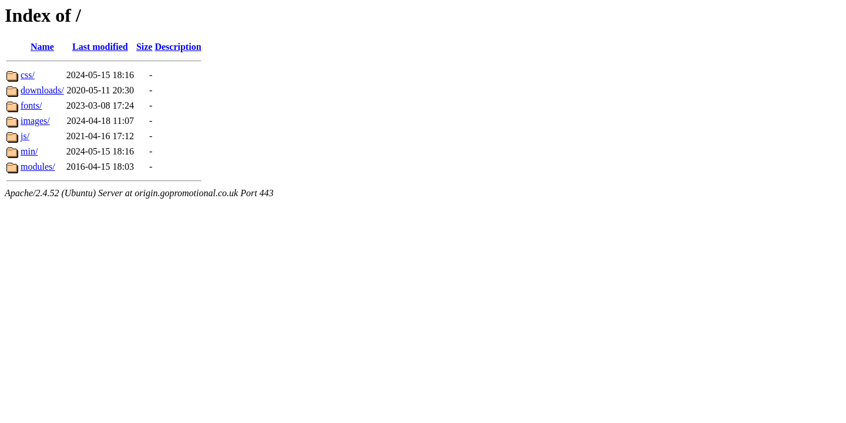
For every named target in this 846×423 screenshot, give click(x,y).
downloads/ (42, 90)
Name (42, 47)
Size (144, 47)
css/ (28, 75)
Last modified (100, 47)
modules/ (38, 167)
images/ (35, 121)
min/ (29, 151)
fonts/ (31, 105)
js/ (25, 136)
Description (178, 47)
